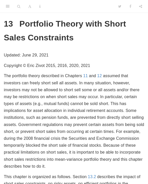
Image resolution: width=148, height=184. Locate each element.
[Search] (18, 6)
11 (85, 76)
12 (99, 76)
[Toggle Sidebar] (7, 6)
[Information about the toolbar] (39, 6)
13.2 (92, 177)
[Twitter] (119, 6)
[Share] (140, 6)
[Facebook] (130, 6)
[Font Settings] (29, 6)
